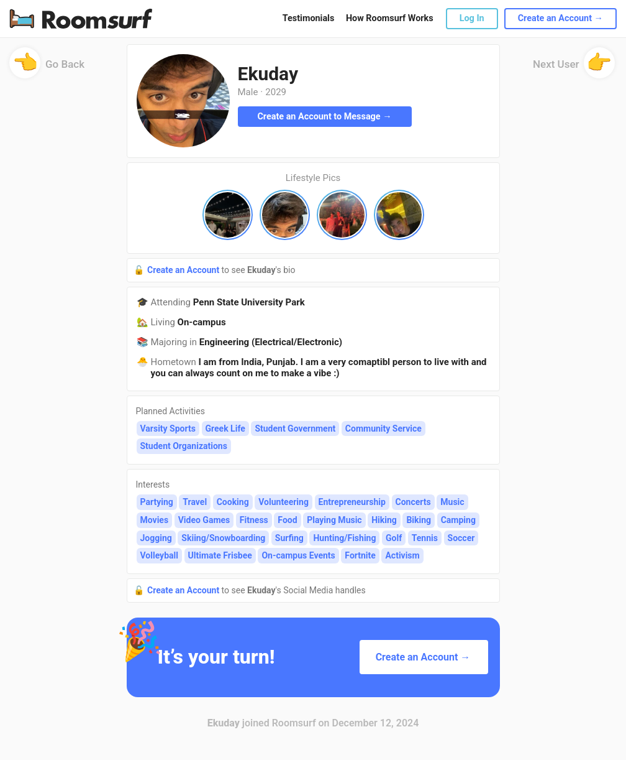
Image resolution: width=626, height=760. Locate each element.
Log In (472, 18)
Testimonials (308, 18)
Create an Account (184, 270)
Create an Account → (560, 18)
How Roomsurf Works (389, 18)
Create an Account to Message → (324, 116)
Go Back (46, 68)
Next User (574, 68)
